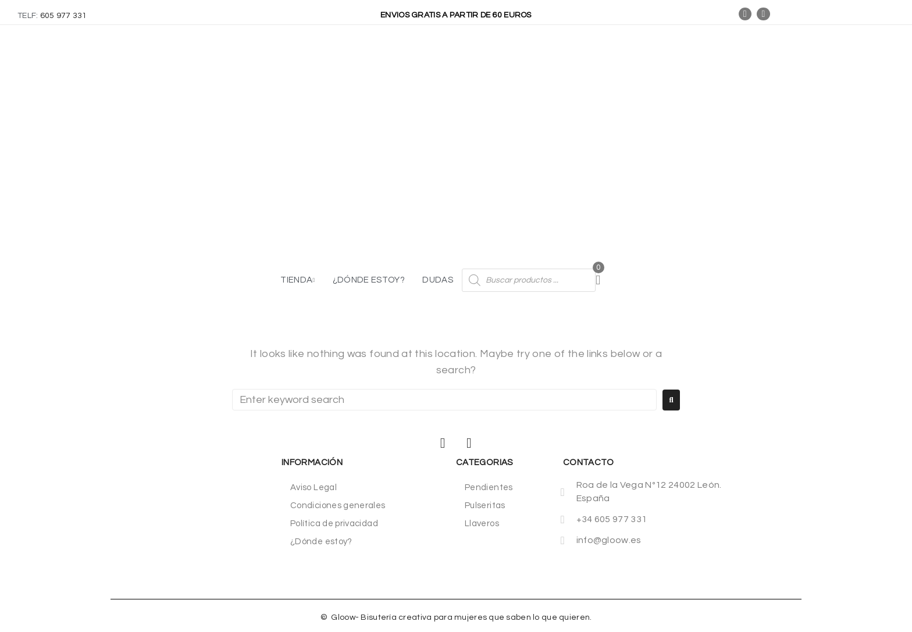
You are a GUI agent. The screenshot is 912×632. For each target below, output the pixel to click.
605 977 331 (63, 16)
